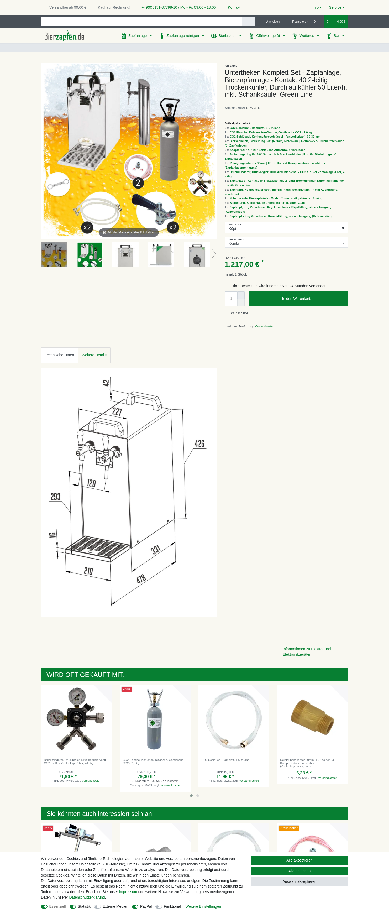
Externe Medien (115, 906)
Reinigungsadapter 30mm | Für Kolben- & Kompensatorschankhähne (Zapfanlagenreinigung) (307, 763)
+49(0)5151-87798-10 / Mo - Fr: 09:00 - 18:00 (177, 7)
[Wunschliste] (317, 21)
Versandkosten (264, 326)
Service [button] (335, 7)
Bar (337, 36)
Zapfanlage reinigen (183, 36)
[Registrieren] (297, 21)
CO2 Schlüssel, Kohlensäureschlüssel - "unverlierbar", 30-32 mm (275, 136)
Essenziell (57, 906)
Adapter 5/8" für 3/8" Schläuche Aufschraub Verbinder (267, 150)
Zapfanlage (138, 36)
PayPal (146, 906)
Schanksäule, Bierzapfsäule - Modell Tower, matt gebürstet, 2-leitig (276, 198)
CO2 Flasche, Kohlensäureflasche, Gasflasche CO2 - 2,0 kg (271, 132)
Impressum (128, 892)
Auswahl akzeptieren (299, 881)
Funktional (172, 906)
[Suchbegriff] (141, 21)
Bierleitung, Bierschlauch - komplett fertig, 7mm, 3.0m (267, 202)
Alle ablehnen (299, 871)
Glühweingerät (268, 36)
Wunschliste (237, 313)
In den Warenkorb (313, 298)
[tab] (59, 355)
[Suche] (248, 21)
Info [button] (316, 7)
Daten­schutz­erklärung (87, 897)
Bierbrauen (228, 36)
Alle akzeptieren (299, 860)
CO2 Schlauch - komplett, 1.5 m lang (255, 127)
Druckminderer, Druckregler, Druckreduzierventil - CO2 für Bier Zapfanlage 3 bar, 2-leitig (76, 761)
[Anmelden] (271, 21)
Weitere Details (94, 355)
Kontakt (231, 7)
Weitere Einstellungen (203, 906)
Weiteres (307, 36)
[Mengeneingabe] (231, 298)
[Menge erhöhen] (241, 295)
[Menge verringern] (241, 302)
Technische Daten (59, 355)
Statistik (84, 906)
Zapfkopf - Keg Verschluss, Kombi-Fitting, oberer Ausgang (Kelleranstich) (281, 216)
